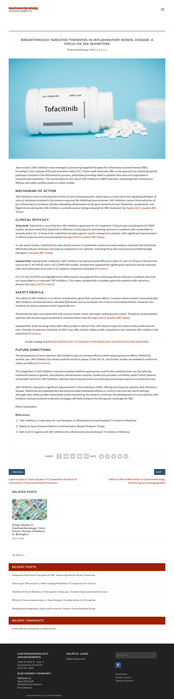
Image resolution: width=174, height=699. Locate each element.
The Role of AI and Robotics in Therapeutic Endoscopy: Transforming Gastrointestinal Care (59, 586)
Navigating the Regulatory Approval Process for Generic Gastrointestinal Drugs (53, 603)
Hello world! (49, 623)
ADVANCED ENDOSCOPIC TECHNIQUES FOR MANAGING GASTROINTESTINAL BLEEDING (96, 336)
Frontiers (101, 263)
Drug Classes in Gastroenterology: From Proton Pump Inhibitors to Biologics (28, 524)
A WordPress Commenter (25, 623)
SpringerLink (130, 202)
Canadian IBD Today (92, 231)
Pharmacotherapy (77, 44)
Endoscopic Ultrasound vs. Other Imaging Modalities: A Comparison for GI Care (54, 577)
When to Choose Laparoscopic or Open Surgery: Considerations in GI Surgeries (53, 594)
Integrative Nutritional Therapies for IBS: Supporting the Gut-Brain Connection (53, 569)
